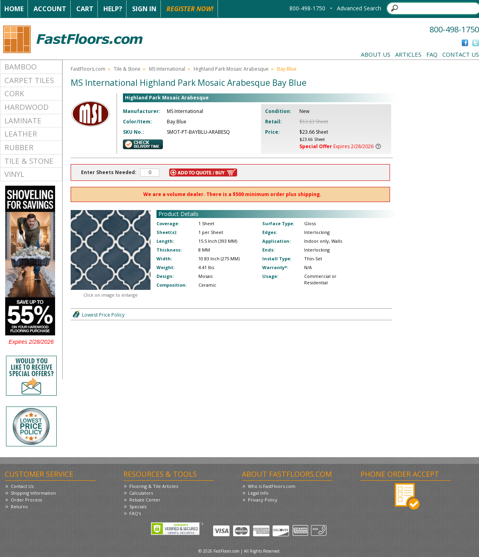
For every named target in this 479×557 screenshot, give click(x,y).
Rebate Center (144, 500)
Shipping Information (33, 493)
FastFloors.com (88, 68)
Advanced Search (359, 8)
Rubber (19, 147)
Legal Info (258, 493)
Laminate (23, 120)
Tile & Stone (28, 161)
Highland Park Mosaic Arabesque (231, 68)
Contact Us (460, 54)
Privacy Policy (262, 500)
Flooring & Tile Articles (153, 486)
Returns (19, 506)
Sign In (144, 8)
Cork (14, 93)
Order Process (26, 500)
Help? (112, 8)
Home (14, 8)
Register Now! (190, 8)
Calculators (141, 493)
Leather (20, 134)
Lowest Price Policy (103, 314)
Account (50, 8)
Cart (84, 8)
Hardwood (26, 107)
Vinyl (14, 174)
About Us (375, 54)
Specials (137, 506)
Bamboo (20, 66)
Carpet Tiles (29, 80)
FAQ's (135, 513)
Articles (408, 54)
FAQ (431, 54)
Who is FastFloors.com (271, 486)
